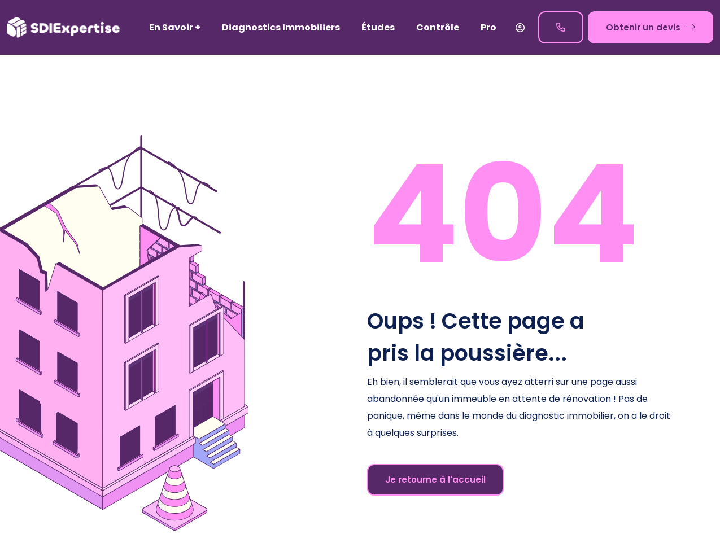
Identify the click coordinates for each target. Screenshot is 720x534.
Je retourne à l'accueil (435, 479)
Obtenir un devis (650, 27)
